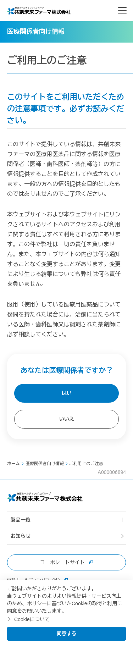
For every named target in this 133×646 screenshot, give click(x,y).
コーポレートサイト (66, 562)
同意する (67, 633)
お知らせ (21, 536)
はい (67, 393)
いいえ (66, 419)
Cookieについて (32, 619)
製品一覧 (21, 520)
